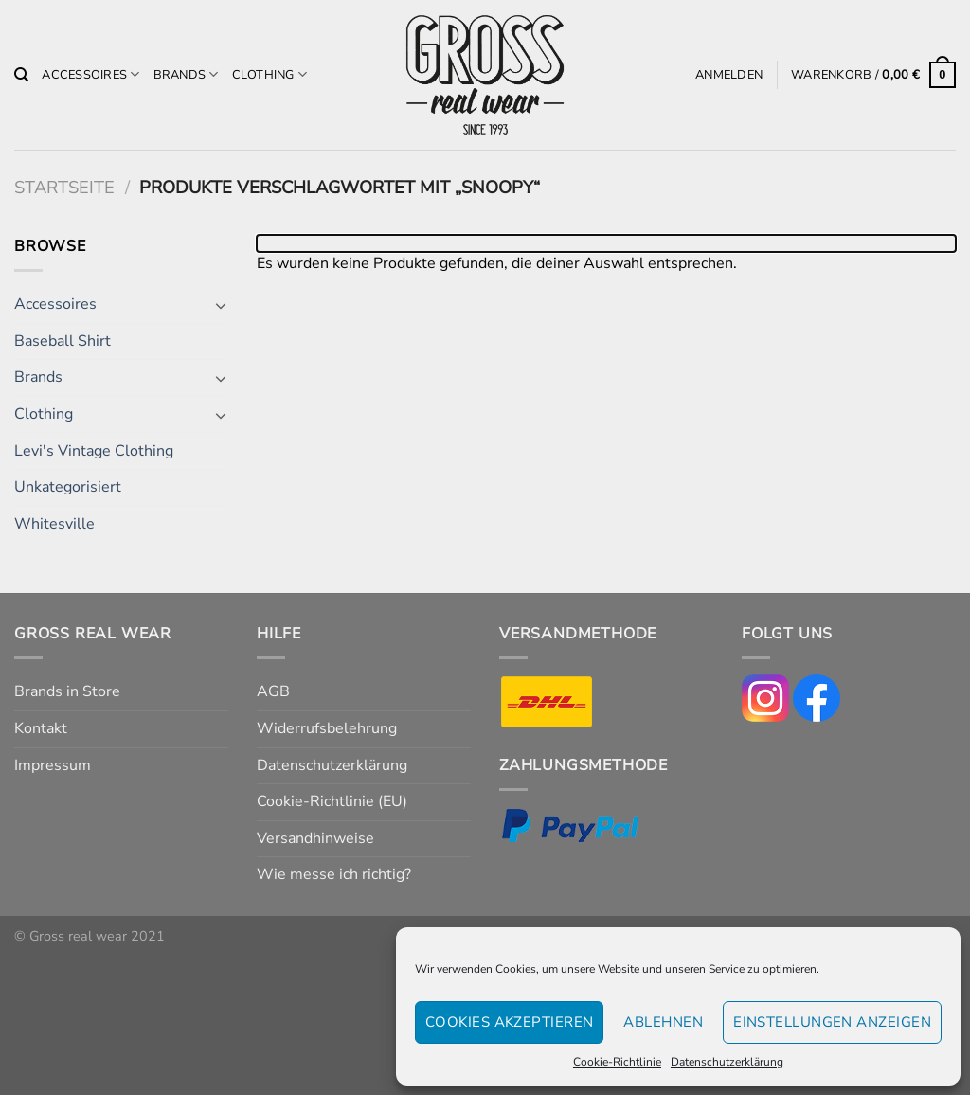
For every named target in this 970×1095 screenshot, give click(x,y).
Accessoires (90, 74)
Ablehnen (663, 1022)
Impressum (52, 765)
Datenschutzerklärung (727, 1061)
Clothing (270, 74)
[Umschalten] (220, 305)
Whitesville (54, 523)
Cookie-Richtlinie (617, 1061)
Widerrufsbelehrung (327, 728)
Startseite (64, 187)
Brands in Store (67, 691)
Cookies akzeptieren (509, 1022)
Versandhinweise (315, 838)
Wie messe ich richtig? (334, 874)
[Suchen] (21, 75)
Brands (186, 74)
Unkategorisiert (67, 486)
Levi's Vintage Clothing (93, 450)
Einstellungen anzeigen (832, 1022)
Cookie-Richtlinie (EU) (332, 801)
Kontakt (40, 728)
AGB (273, 691)
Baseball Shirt (62, 341)
